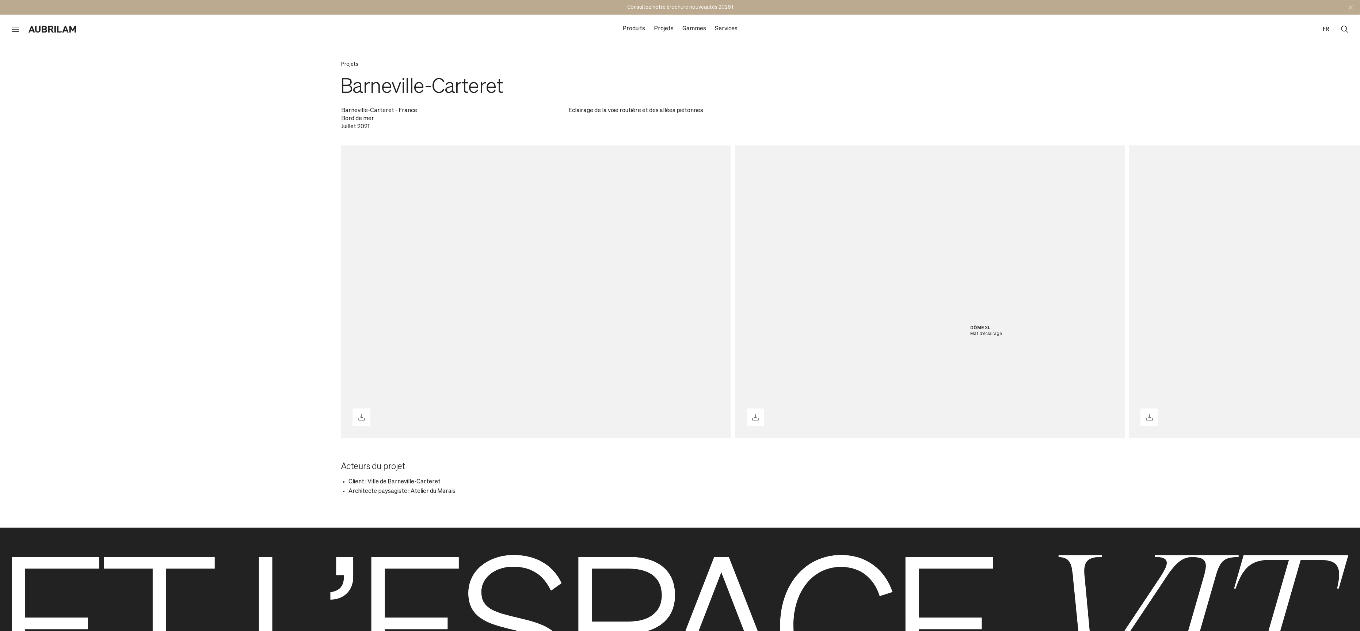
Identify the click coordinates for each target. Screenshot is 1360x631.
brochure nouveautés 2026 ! (700, 7)
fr (1326, 29)
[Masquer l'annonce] (1350, 7)
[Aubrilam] (52, 29)
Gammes (694, 29)
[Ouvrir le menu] (15, 29)
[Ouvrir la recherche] (1344, 29)
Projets (664, 29)
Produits (633, 29)
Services (726, 29)
